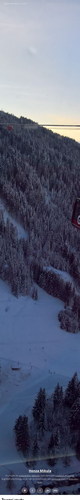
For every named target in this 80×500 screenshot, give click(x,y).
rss (55, 490)
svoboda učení (59, 478)
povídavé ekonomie (64, 475)
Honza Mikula (40, 470)
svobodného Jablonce (29, 475)
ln (48, 490)
